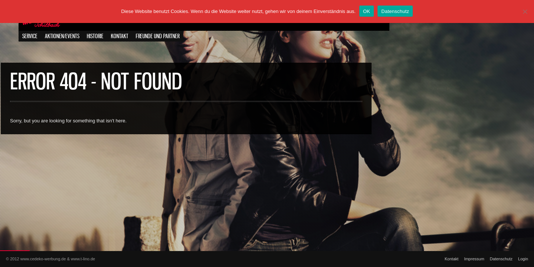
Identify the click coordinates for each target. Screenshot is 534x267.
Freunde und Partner (157, 36)
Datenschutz (501, 259)
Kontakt (119, 36)
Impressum (474, 259)
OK (366, 11)
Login (523, 259)
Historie (95, 36)
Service (29, 36)
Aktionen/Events (62, 36)
